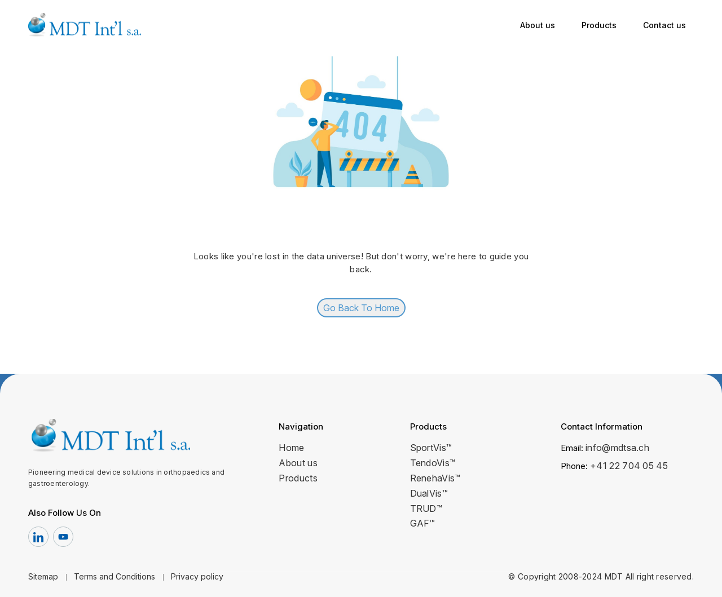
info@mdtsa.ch (617, 447)
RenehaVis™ (435, 478)
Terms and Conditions (114, 576)
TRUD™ (426, 508)
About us (537, 25)
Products (599, 25)
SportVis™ (431, 447)
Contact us (664, 25)
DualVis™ (429, 493)
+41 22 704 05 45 (629, 465)
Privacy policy (197, 576)
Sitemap (43, 576)
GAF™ (422, 523)
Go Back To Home (361, 307)
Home (291, 447)
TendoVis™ (433, 462)
